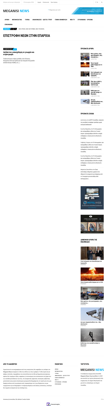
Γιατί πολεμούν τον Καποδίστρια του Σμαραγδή (96, 73)
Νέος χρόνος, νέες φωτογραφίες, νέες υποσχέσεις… (32, 29)
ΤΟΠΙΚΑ (27, 20)
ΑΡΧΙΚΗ (7, 20)
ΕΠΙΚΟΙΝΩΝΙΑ (9, 24)
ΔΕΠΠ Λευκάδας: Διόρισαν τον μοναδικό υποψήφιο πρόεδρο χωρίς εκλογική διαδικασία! (92, 122)
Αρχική (39, 2)
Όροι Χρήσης (54, 2)
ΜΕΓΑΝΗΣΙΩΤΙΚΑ (17, 20)
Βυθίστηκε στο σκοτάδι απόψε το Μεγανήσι (96, 92)
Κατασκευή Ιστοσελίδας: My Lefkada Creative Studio (16, 399)
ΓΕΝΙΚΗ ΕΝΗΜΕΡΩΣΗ (61, 20)
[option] (61, 29)
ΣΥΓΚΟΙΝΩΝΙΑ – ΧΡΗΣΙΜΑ (85, 20)
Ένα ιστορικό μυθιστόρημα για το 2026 (96, 64)
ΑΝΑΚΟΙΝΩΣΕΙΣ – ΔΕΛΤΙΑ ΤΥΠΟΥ (42, 20)
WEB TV (72, 20)
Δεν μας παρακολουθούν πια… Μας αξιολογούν (97, 101)
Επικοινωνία (46, 2)
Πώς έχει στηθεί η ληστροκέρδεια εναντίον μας (96, 83)
